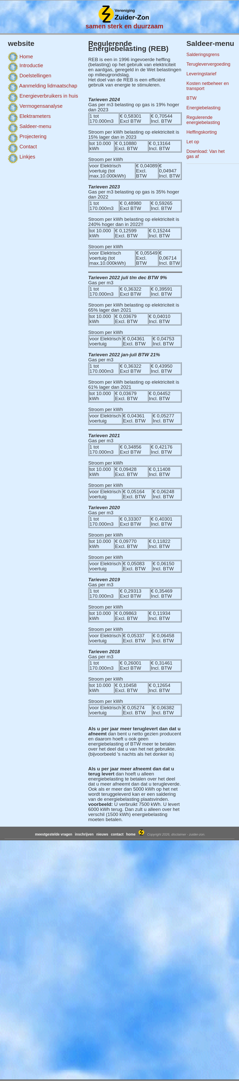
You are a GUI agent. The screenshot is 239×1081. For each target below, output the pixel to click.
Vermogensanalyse (41, 106)
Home (26, 56)
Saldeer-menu (35, 126)
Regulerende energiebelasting (203, 120)
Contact (28, 146)
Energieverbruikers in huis (49, 96)
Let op (193, 141)
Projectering (33, 136)
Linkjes (27, 157)
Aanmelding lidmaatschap (48, 85)
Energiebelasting (203, 107)
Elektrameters (35, 116)
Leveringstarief (201, 73)
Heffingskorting (202, 132)
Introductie (31, 65)
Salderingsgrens (203, 54)
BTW (192, 98)
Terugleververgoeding (208, 64)
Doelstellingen (35, 75)
